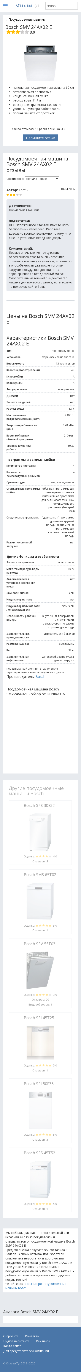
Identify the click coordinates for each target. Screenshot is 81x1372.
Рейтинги (43, 1341)
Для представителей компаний (26, 1351)
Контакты (32, 1336)
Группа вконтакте (16, 1341)
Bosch (40, 676)
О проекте (11, 1336)
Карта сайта (12, 1346)
